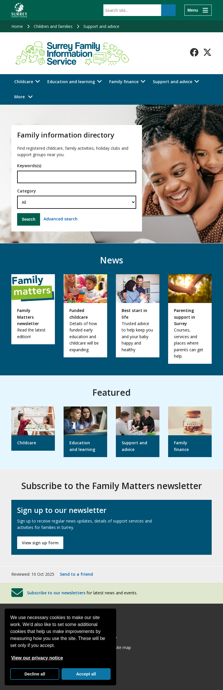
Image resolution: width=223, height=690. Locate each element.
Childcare (23, 81)
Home (17, 26)
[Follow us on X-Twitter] (207, 52)
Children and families (53, 26)
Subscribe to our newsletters (56, 592)
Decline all (34, 674)
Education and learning (71, 81)
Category (26, 191)
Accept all (86, 674)
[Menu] (198, 10)
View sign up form (40, 542)
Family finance (124, 81)
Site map (122, 647)
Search (28, 219)
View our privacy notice (37, 657)
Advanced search (61, 219)
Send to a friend (76, 574)
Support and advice (101, 26)
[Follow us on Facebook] (194, 52)
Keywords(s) (29, 165)
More (25, 96)
